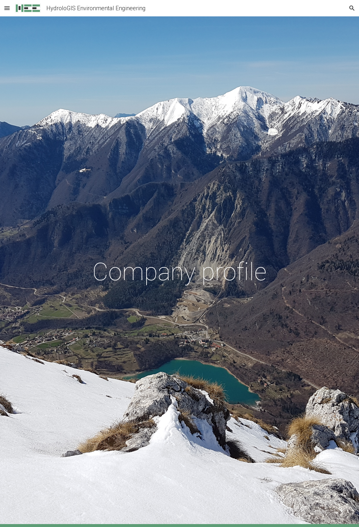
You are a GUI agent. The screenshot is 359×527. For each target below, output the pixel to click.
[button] (7, 8)
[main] (179, 272)
